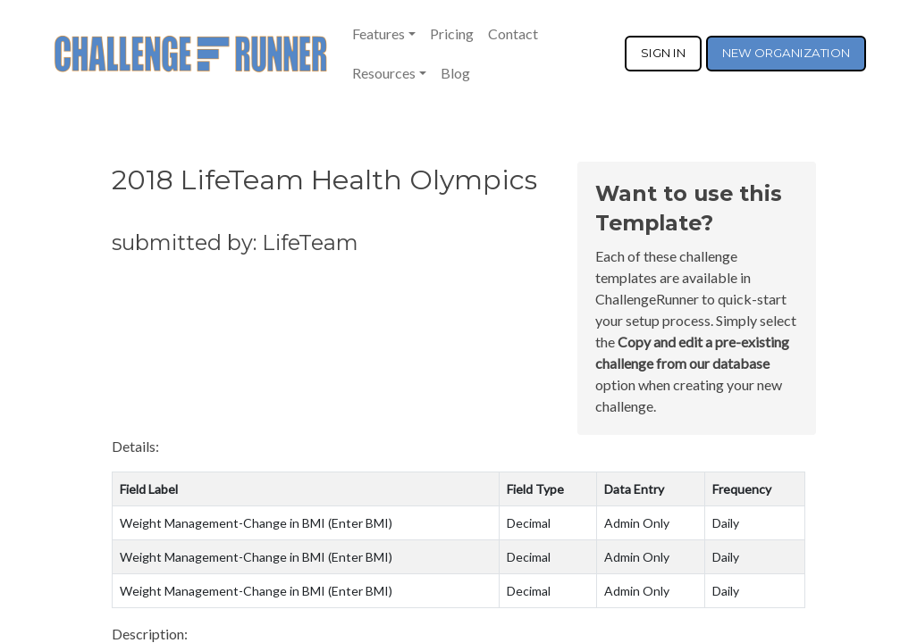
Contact (513, 33)
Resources (384, 72)
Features (378, 33)
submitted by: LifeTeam (235, 242)
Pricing (452, 33)
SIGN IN (663, 53)
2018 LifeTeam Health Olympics (324, 179)
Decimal (529, 522)
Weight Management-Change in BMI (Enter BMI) (256, 522)
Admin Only (636, 522)
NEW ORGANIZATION (786, 53)
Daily (725, 522)
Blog (455, 72)
